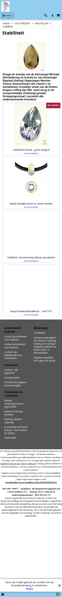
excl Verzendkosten (31, 153)
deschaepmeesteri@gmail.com (46, 488)
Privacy (29, 588)
